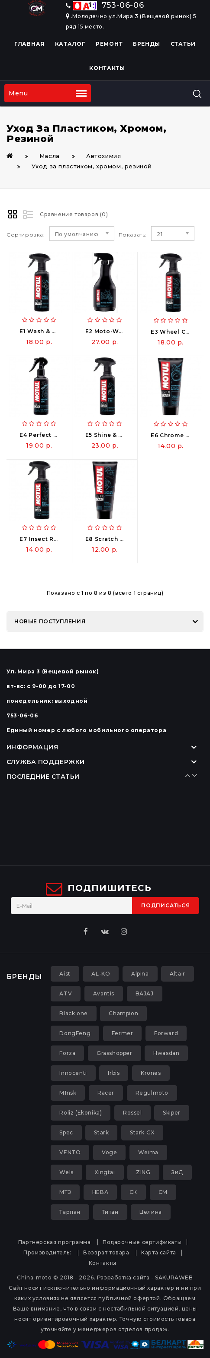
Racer (105, 1093)
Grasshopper (114, 1053)
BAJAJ (145, 993)
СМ (163, 1192)
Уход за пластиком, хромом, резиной (92, 166)
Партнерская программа (54, 1242)
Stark (101, 1132)
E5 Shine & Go (106, 435)
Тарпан (70, 1212)
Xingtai (104, 1172)
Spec (66, 1132)
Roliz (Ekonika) (80, 1112)
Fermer (122, 1033)
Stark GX (142, 1132)
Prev (185, 775)
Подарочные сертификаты (142, 1242)
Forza (67, 1053)
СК (133, 1192)
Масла (49, 155)
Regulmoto (152, 1093)
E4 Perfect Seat (43, 435)
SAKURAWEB (174, 1277)
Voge (109, 1152)
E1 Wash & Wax (42, 331)
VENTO (70, 1152)
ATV (65, 993)
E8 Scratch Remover (116, 539)
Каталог (70, 44)
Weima (148, 1152)
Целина (150, 1212)
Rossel (132, 1112)
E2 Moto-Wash (107, 331)
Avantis (103, 993)
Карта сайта (158, 1252)
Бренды (146, 44)
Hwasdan (166, 1053)
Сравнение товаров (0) (74, 214)
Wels (66, 1172)
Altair (177, 973)
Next (192, 775)
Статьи (183, 44)
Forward (166, 1033)
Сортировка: (25, 234)
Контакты (107, 68)
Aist (64, 973)
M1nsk (67, 1093)
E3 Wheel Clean (175, 331)
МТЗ (65, 1192)
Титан (110, 1212)
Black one (73, 1013)
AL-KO (100, 973)
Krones (151, 1073)
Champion (123, 1013)
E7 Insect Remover (48, 539)
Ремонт (109, 44)
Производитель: (47, 1252)
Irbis (114, 1073)
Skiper (172, 1112)
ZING (143, 1172)
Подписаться (165, 905)
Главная (29, 44)
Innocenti (73, 1073)
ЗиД (177, 1172)
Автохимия (103, 155)
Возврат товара (106, 1252)
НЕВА (100, 1192)
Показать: (133, 234)
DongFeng (74, 1033)
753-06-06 (105, 5)
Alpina (140, 973)
